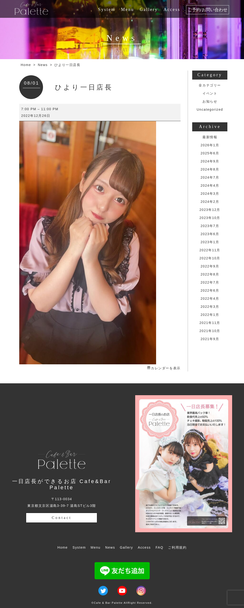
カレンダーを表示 (166, 368)
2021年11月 (209, 323)
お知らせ (209, 101)
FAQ (159, 547)
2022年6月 (210, 290)
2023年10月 (209, 218)
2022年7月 (210, 282)
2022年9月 (210, 266)
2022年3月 (210, 307)
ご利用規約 (177, 547)
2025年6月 (210, 153)
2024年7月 (210, 177)
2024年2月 (210, 202)
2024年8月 (210, 169)
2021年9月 (210, 339)
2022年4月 (210, 298)
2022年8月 (210, 274)
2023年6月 (210, 234)
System (106, 9)
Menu (127, 9)
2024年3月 (210, 193)
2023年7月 (210, 226)
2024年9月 (210, 161)
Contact (62, 518)
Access (171, 9)
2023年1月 (210, 242)
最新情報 (209, 137)
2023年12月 (209, 210)
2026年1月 (210, 145)
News (43, 65)
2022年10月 (209, 258)
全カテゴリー (210, 85)
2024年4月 (210, 185)
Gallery (149, 9)
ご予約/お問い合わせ (207, 9)
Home (26, 65)
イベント (209, 93)
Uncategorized (210, 109)
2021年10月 (209, 331)
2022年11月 (209, 250)
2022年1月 (210, 315)
